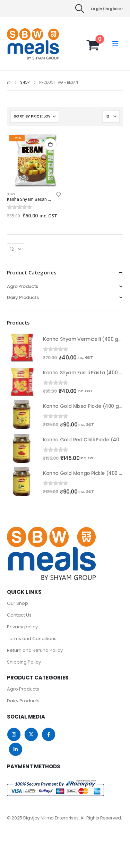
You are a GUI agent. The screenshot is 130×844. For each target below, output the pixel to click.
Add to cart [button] (50, 144)
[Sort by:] (34, 116)
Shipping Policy (24, 662)
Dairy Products (23, 297)
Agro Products (22, 286)
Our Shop (17, 603)
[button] (80, 8)
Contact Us (19, 615)
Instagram (14, 734)
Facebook (48, 734)
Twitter (31, 734)
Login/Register (107, 8)
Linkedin (16, 749)
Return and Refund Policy (35, 650)
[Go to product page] (34, 160)
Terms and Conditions (32, 638)
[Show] (111, 116)
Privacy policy (22, 626)
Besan (11, 194)
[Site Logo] (21, 43)
